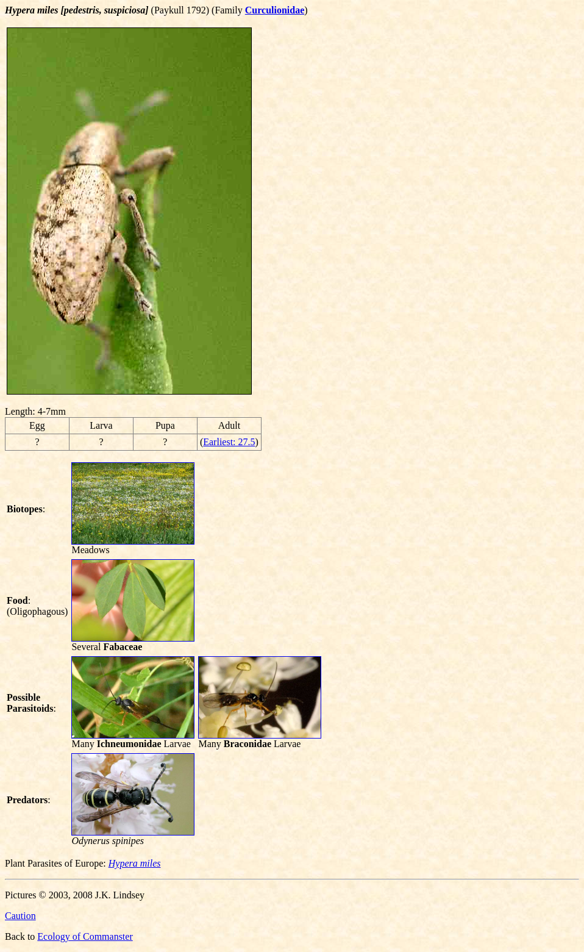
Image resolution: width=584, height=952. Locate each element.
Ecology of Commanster (84, 936)
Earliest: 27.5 (229, 442)
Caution (20, 916)
